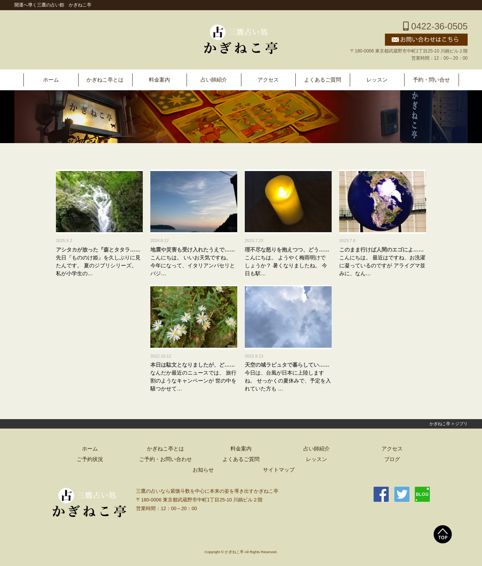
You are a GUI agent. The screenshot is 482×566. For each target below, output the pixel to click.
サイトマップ (279, 470)
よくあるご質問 (322, 80)
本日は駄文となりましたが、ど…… (192, 365)
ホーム (51, 80)
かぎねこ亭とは (105, 80)
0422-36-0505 (435, 26)
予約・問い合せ (431, 80)
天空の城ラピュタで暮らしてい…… (287, 365)
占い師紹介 (214, 80)
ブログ (392, 459)
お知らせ (203, 470)
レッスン (377, 80)
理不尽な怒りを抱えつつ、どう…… (287, 250)
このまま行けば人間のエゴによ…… (381, 250)
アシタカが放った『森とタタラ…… (98, 250)
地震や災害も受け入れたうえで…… (192, 250)
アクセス (268, 80)
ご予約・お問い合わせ (165, 459)
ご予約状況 (90, 459)
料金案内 (159, 80)
